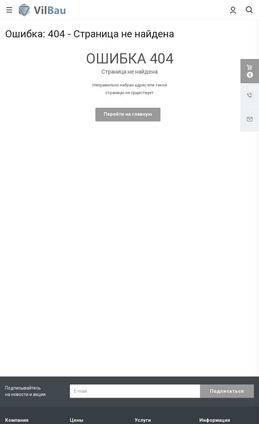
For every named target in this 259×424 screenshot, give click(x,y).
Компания (16, 420)
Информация (214, 420)
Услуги (143, 420)
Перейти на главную (128, 114)
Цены (76, 420)
